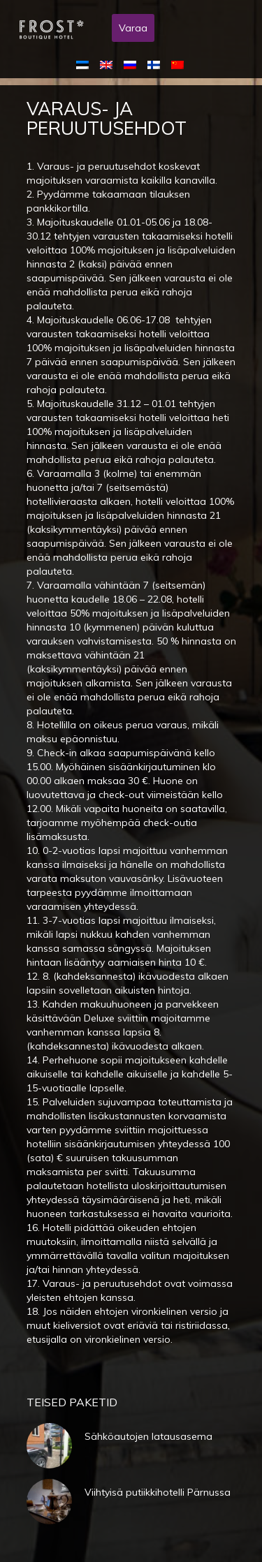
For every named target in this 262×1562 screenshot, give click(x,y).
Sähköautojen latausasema (148, 1436)
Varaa (133, 28)
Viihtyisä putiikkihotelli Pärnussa (158, 1492)
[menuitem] (85, 64)
